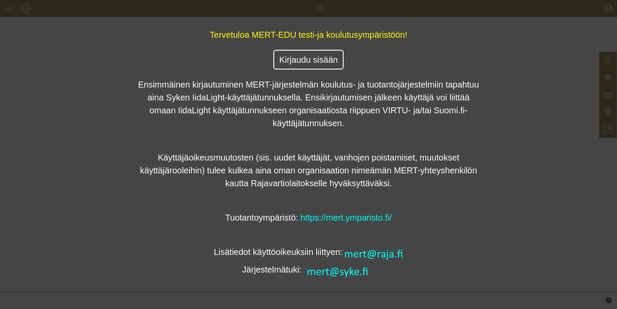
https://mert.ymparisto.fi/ (346, 217)
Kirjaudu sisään (308, 59)
